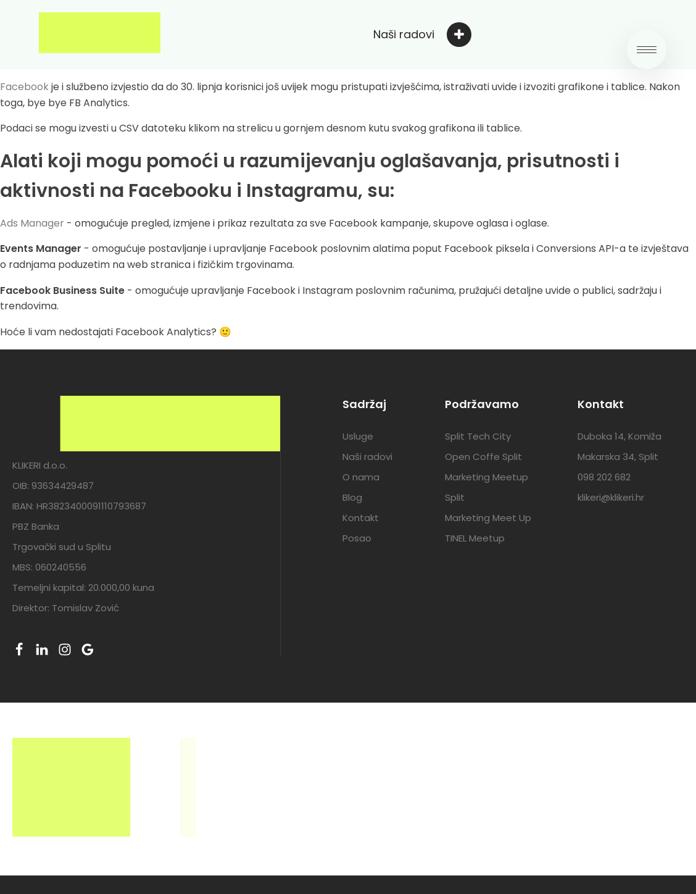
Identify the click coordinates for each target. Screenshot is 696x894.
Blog (352, 497)
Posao (356, 538)
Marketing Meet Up (488, 517)
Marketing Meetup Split (486, 487)
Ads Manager (32, 223)
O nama (360, 476)
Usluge (357, 436)
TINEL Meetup (475, 538)
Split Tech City (478, 436)
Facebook (24, 87)
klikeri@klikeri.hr (611, 497)
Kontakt (360, 517)
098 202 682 (604, 476)
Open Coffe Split (483, 456)
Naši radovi (367, 456)
